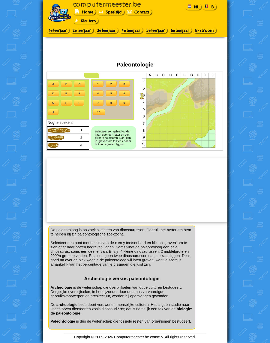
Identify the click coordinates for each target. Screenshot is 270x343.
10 (98, 112)
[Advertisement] (135, 49)
